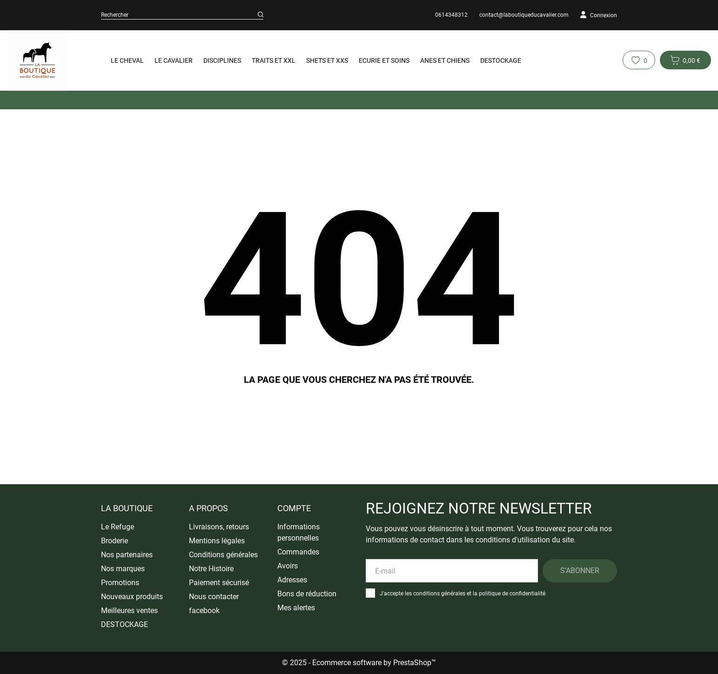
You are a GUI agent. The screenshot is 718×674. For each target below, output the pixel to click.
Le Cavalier (173, 60)
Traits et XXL (273, 60)
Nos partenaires (127, 554)
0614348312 (451, 15)
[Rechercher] (260, 14)
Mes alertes (296, 607)
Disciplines (222, 60)
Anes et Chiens (445, 60)
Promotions (120, 582)
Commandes (298, 551)
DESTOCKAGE (500, 60)
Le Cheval (127, 60)
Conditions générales (223, 554)
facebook (204, 610)
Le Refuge (117, 526)
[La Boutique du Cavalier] (45, 60)
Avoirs (287, 565)
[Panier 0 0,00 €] (685, 60)
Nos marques (123, 568)
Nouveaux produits (132, 596)
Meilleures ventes (129, 610)
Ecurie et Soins (384, 60)
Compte (294, 508)
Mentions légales (217, 540)
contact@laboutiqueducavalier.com (524, 15)
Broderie (114, 540)
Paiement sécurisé (219, 582)
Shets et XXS (327, 60)
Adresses (292, 579)
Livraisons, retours (219, 526)
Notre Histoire (211, 568)
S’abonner (579, 570)
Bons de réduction (306, 593)
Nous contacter (214, 596)
